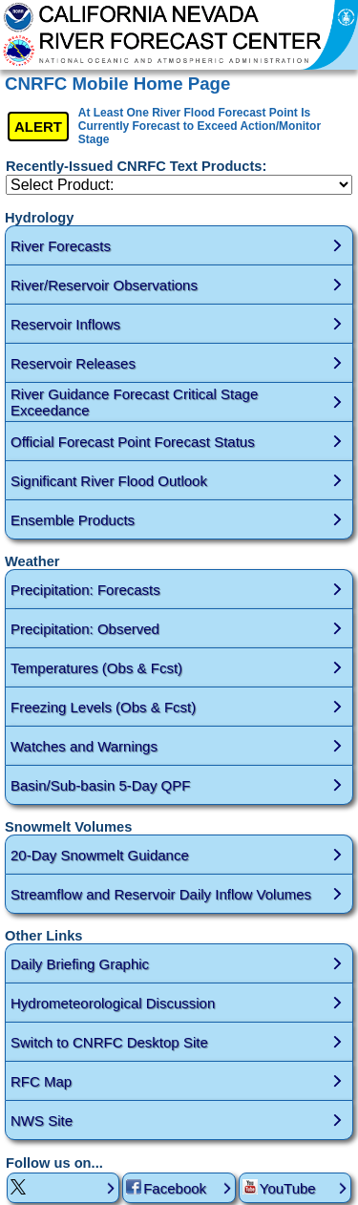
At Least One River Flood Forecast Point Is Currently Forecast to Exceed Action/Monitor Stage (199, 126)
